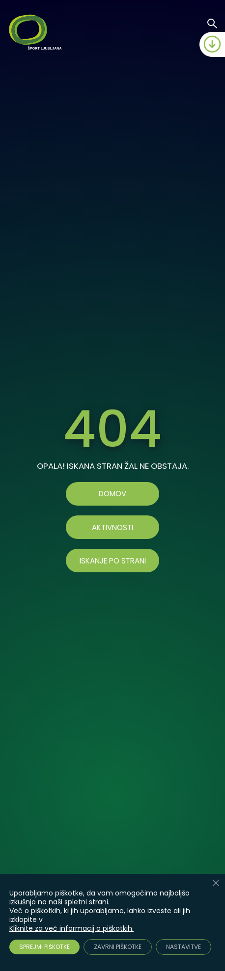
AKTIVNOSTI (112, 527)
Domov (112, 493)
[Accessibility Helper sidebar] (213, 910)
